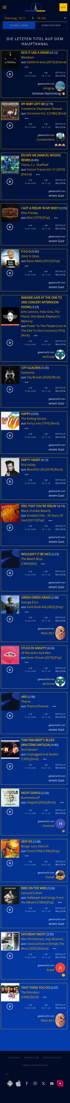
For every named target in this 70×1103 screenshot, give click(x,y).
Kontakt (14, 1054)
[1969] (41, 902)
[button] (4, 7)
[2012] (47, 261)
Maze (24, 511)
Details (60, 72)
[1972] (60, 331)
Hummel (48, 826)
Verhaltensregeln (35, 1061)
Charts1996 (34, 851)
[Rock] (62, 113)
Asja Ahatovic (54, 939)
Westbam (27, 57)
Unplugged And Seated (42, 754)
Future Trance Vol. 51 (41, 169)
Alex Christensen (32, 939)
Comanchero (45, 140)
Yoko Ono (46, 312)
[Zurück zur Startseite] (35, 7)
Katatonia (27, 373)
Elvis (30, 218)
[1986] (53, 113)
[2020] (47, 377)
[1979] (37, 218)
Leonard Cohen (31, 893)
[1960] (25, 564)
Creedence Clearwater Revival (41, 109)
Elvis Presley (29, 213)
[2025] (33, 948)
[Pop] (46, 218)
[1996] (47, 851)
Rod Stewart (29, 750)
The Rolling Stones (33, 419)
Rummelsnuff (30, 798)
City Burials (34, 377)
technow (48, 357)
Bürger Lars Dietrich (35, 846)
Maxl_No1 (47, 633)
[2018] (49, 469)
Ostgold (32, 802)
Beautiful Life (35, 469)
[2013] (51, 62)
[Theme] (42, 706)
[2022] (51, 607)
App (63, 7)
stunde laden (18, 25)
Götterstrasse (36, 62)
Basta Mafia (35, 261)
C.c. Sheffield (39, 165)
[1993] (25, 759)
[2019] (49, 658)
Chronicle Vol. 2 (37, 113)
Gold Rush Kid (36, 607)
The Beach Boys (32, 559)
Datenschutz (52, 1054)
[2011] (32, 520)
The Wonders (30, 992)
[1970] (46, 423)
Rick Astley (28, 465)
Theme (26, 701)
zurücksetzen (51, 25)
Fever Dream (35, 658)
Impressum (32, 1054)
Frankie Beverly (40, 511)
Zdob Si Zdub (30, 256)
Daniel (50, 877)
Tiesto (25, 165)
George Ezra (29, 602)
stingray (48, 88)
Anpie (50, 970)
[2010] (61, 169)
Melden (60, 75)
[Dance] (61, 62)
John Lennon (29, 312)
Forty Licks (34, 423)
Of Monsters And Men (36, 653)
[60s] (33, 564)
